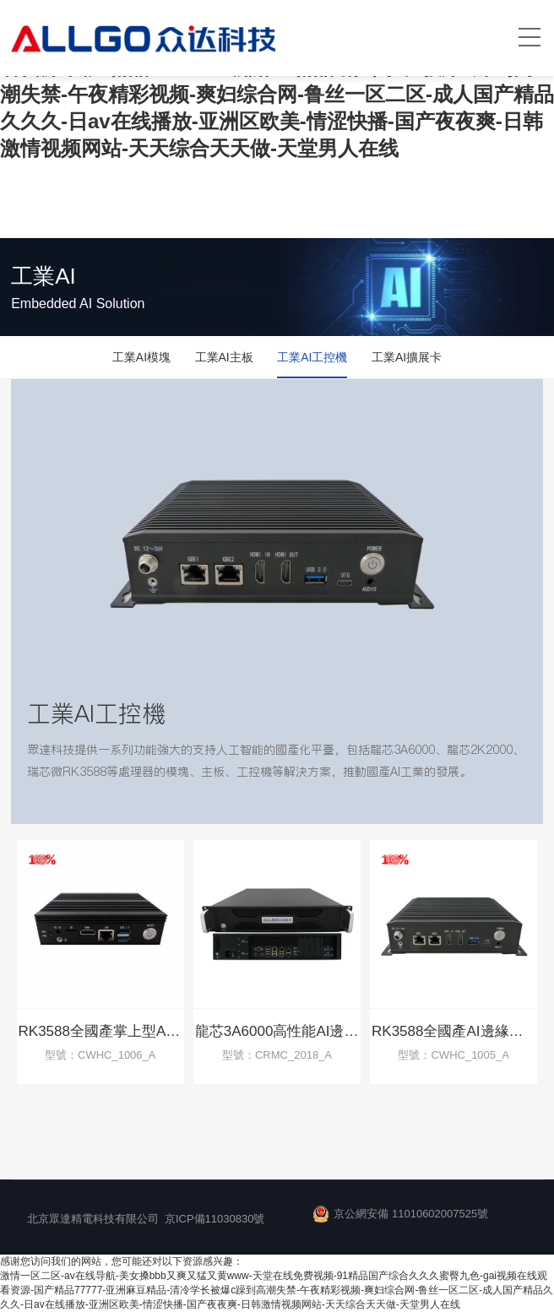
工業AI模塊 (141, 357)
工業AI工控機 (312, 357)
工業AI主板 (224, 357)
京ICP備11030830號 (215, 1218)
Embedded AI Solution (77, 303)
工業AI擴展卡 (407, 357)
